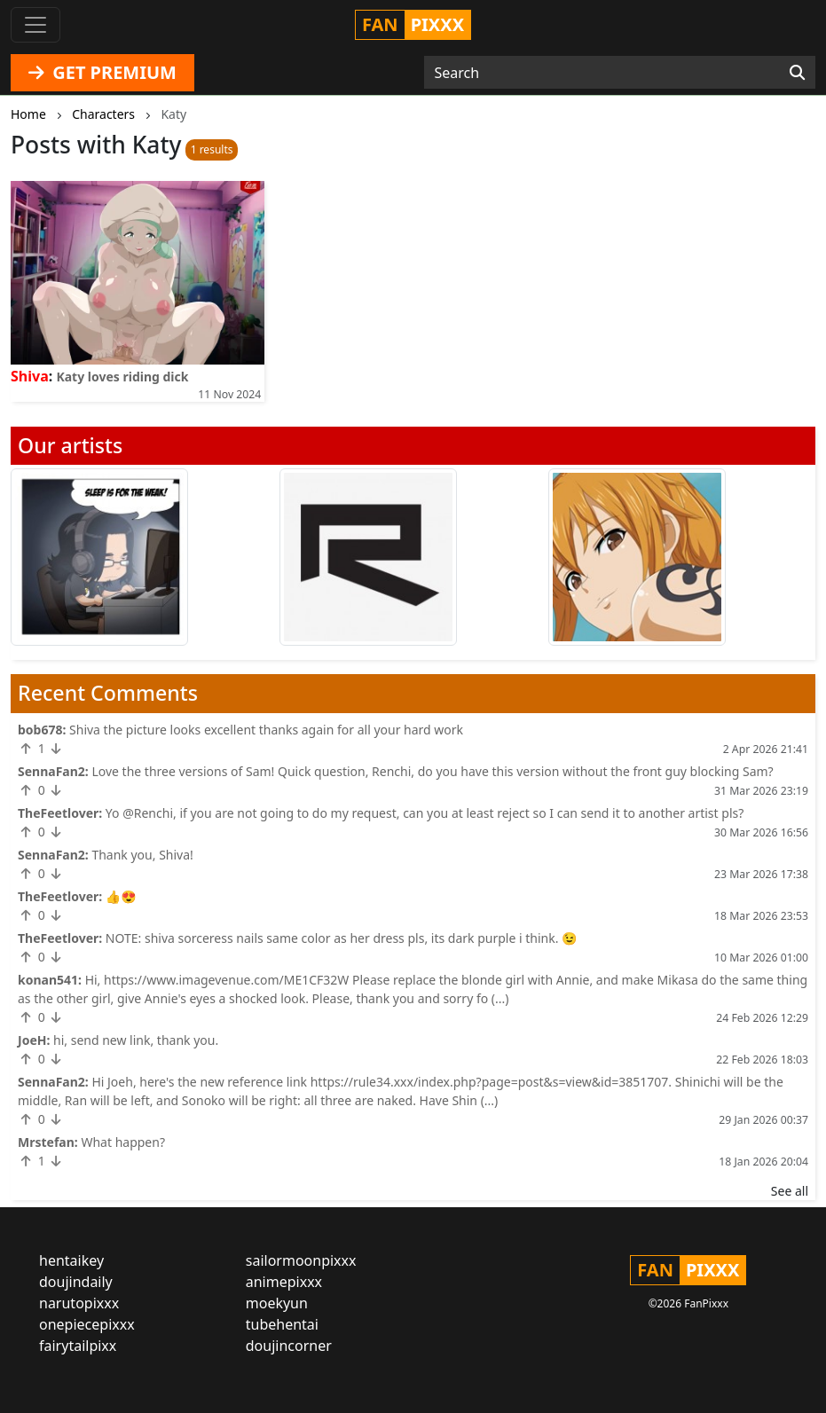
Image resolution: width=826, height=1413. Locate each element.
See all (789, 1190)
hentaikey (71, 1260)
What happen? (123, 1142)
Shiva (30, 376)
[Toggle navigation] (35, 25)
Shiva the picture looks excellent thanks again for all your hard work (266, 729)
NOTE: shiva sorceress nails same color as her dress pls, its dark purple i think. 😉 (342, 938)
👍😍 (121, 896)
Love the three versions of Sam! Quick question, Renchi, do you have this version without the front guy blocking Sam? (432, 771)
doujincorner (289, 1345)
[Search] (797, 73)
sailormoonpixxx (301, 1260)
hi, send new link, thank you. (135, 1040)
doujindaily (76, 1281)
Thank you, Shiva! (142, 854)
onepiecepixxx (87, 1324)
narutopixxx (79, 1303)
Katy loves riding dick (122, 376)
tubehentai (282, 1324)
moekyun (277, 1303)
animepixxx (284, 1281)
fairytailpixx (77, 1345)
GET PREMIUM (102, 72)
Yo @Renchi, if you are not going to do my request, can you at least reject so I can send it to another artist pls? (424, 813)
